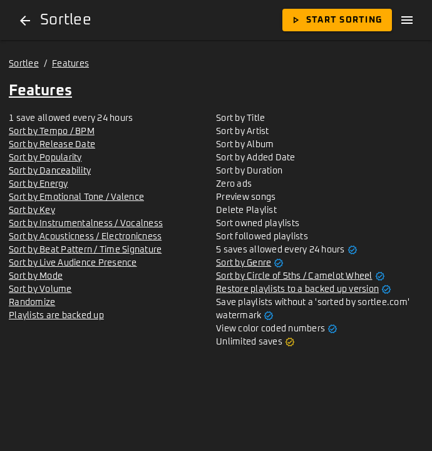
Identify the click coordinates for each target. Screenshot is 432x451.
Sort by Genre (243, 263)
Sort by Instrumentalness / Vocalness (86, 223)
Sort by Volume (40, 289)
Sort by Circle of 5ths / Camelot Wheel (294, 276)
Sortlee (24, 64)
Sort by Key (32, 210)
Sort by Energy (38, 184)
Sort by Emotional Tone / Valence (76, 197)
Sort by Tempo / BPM (52, 131)
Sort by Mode (36, 276)
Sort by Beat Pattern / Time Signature (85, 250)
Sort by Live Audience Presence (73, 263)
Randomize (32, 302)
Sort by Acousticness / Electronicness (85, 236)
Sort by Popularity (45, 157)
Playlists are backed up (56, 315)
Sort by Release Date (52, 144)
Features (70, 64)
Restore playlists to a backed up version (297, 289)
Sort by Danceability (50, 171)
